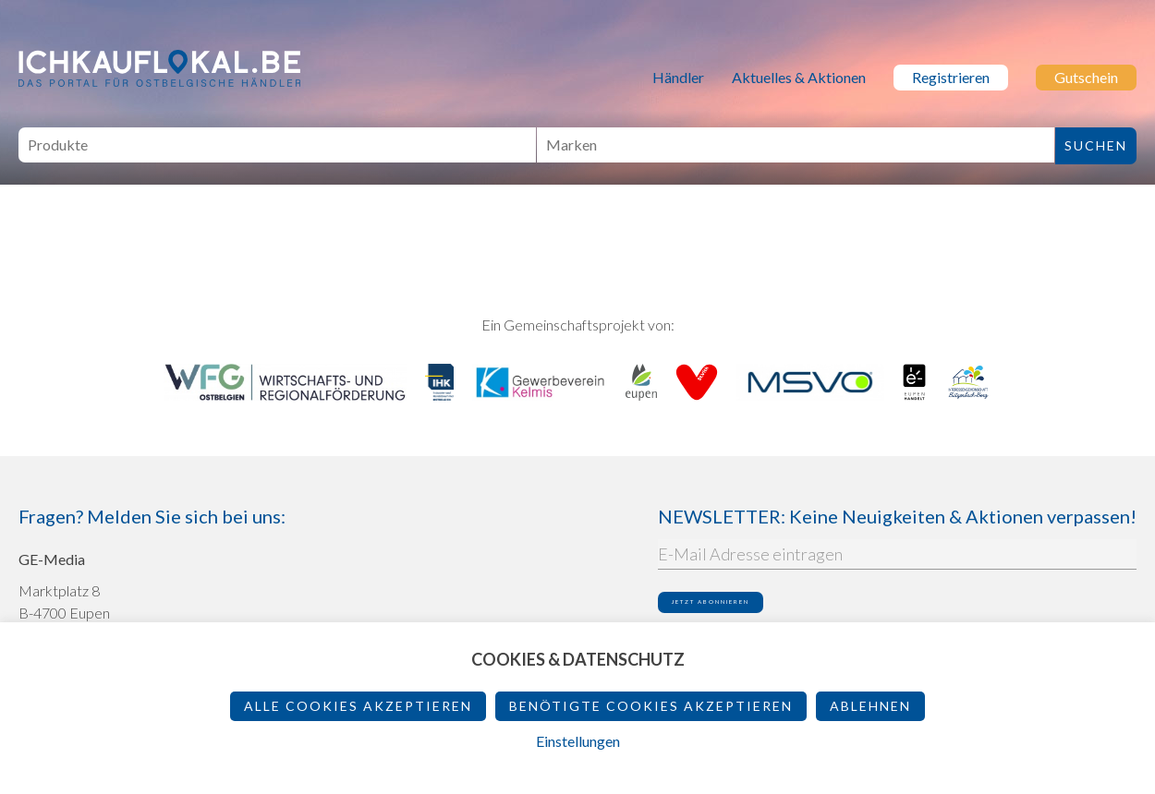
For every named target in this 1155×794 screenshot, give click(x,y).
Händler (678, 77)
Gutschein (1086, 77)
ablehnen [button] (870, 706)
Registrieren (951, 77)
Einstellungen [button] (578, 741)
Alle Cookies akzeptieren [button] (358, 706)
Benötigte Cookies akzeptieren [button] (651, 706)
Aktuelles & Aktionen (799, 77)
